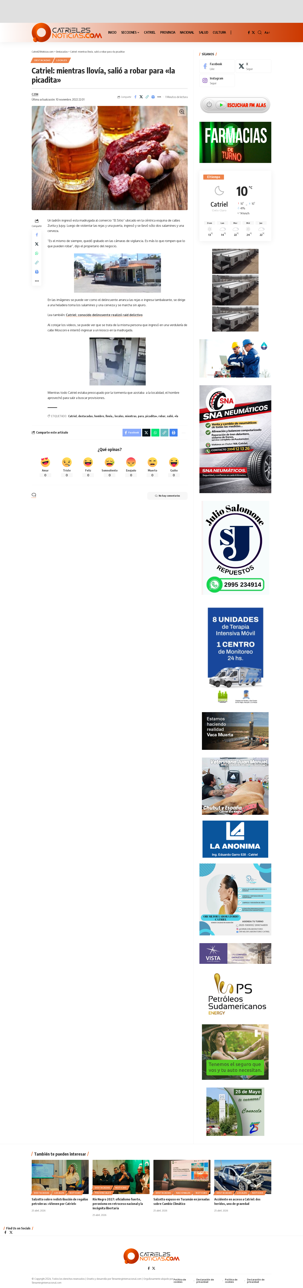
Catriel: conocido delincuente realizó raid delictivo (104, 315)
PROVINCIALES (103, 1193)
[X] (253, 32)
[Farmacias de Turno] (235, 140)
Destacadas (42, 60)
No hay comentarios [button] (167, 496)
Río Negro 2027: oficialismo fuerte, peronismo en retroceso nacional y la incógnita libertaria (118, 1204)
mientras (130, 416)
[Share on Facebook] (135, 97)
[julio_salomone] (235, 546)
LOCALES (61, 60)
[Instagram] (217, 77)
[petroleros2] (235, 992)
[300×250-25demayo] (235, 1110)
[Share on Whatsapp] (36, 253)
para (141, 416)
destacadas (85, 416)
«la (176, 416)
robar (161, 416)
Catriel (72, 416)
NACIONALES (183, 1193)
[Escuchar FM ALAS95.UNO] (235, 101)
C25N (35, 94)
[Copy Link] (147, 97)
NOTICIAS (75, 1193)
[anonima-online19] (235, 837)
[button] (231, 32)
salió (170, 416)
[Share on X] (141, 97)
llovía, (109, 416)
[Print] (153, 97)
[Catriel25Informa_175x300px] (235, 654)
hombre (99, 416)
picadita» (151, 416)
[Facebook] (249, 32)
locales (119, 416)
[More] (159, 97)
